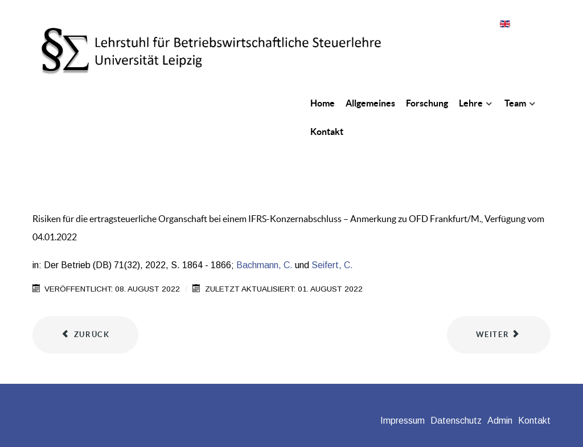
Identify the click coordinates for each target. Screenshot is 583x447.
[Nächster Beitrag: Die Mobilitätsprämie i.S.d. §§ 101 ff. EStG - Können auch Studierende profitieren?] (499, 335)
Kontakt (534, 420)
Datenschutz (456, 420)
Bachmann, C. (264, 265)
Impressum (402, 420)
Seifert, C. (332, 265)
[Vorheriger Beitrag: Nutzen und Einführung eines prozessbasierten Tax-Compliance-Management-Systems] (85, 335)
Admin (499, 420)
